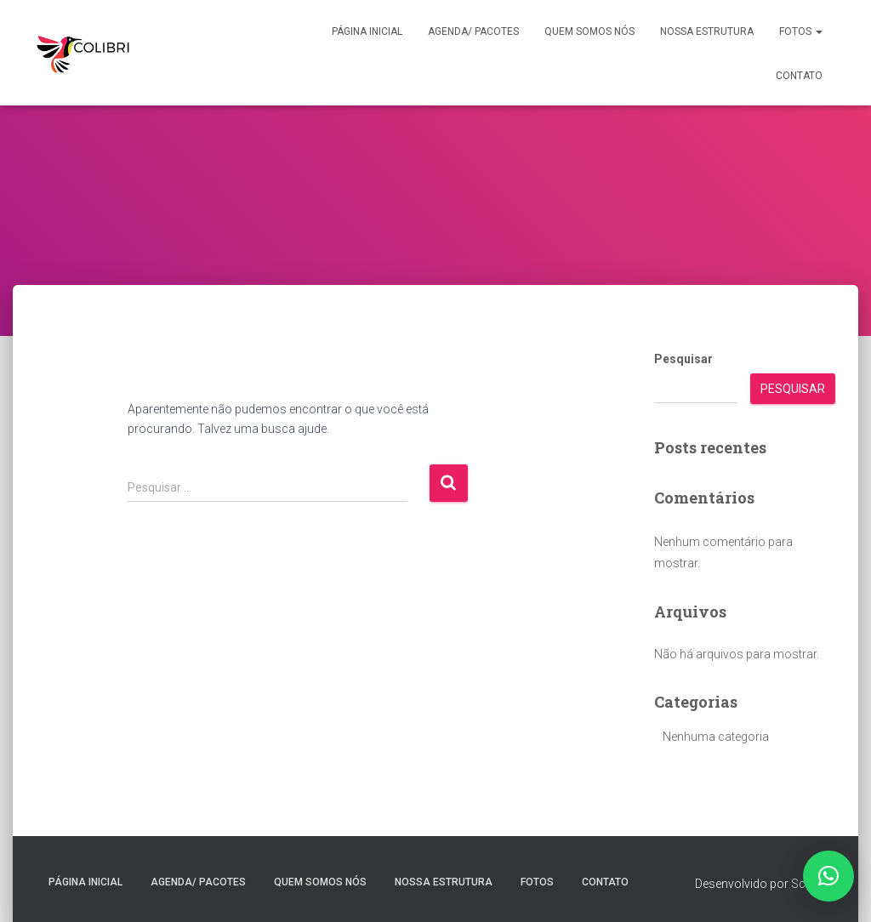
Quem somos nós (589, 31)
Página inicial (367, 31)
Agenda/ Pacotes (473, 31)
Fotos (801, 31)
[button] (818, 31)
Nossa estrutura (707, 31)
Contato (799, 76)
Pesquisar (683, 359)
